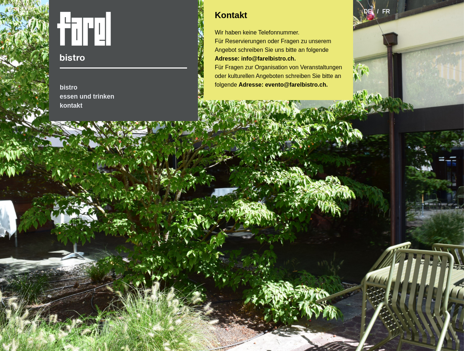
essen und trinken (87, 96)
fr (386, 11)
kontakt (71, 105)
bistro (69, 87)
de (368, 11)
